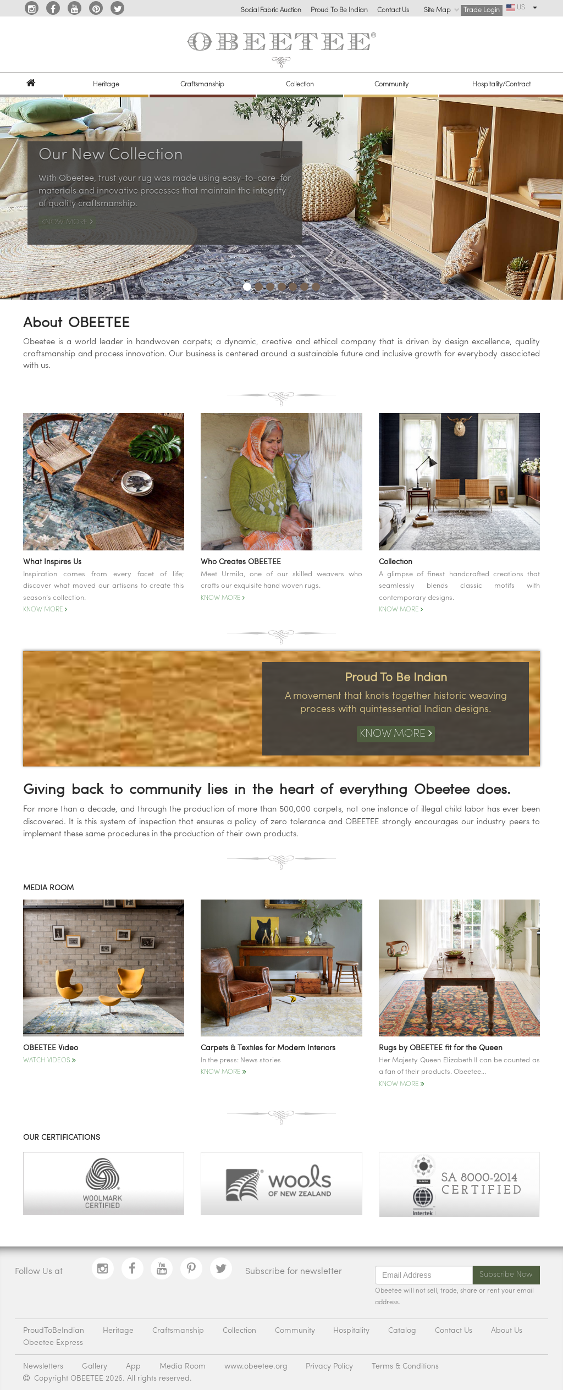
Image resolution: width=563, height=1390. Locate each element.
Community (295, 1331)
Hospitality (351, 1331)
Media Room (182, 1367)
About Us (506, 1331)
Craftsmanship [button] (202, 84)
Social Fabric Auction (271, 10)
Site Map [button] (442, 10)
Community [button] (391, 84)
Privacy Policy (329, 1367)
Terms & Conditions (405, 1367)
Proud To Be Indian (339, 10)
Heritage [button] (106, 84)
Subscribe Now (506, 1275)
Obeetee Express (53, 1343)
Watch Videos (49, 1060)
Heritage (118, 1331)
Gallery (94, 1367)
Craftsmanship (178, 1331)
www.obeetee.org (256, 1367)
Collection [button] (300, 84)
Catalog (402, 1331)
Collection (239, 1331)
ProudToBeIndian (53, 1331)
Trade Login (481, 10)
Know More (45, 609)
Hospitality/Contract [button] (501, 84)
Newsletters (43, 1367)
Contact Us (393, 10)
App (133, 1367)
